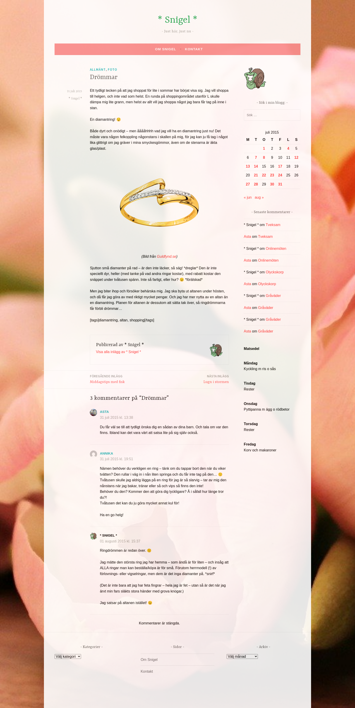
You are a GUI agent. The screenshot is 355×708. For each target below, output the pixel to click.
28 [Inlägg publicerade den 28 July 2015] (256, 184)
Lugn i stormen (216, 378)
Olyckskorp (275, 272)
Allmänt (98, 69)
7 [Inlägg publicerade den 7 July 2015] (256, 157)
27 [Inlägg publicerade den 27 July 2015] (248, 184)
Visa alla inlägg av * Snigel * (118, 352)
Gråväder (273, 296)
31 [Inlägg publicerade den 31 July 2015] (280, 184)
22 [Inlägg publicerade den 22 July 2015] (264, 175)
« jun (248, 197)
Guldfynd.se (166, 256)
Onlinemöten (276, 248)
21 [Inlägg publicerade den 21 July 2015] (256, 175)
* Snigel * (177, 20)
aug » (259, 197)
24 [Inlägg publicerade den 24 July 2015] (280, 175)
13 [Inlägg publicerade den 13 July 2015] (248, 166)
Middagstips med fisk (107, 378)
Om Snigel (165, 49)
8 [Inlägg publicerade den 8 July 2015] (264, 157)
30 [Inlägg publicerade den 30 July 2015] (272, 184)
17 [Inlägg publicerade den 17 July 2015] (280, 166)
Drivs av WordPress (143, 700)
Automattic (220, 700)
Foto (112, 69)
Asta (104, 412)
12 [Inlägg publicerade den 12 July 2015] (296, 157)
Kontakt (194, 49)
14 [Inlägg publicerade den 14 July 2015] (256, 166)
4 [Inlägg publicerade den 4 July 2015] (288, 148)
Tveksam (273, 225)
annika (106, 453)
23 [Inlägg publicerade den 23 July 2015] (272, 175)
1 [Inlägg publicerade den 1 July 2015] (264, 148)
